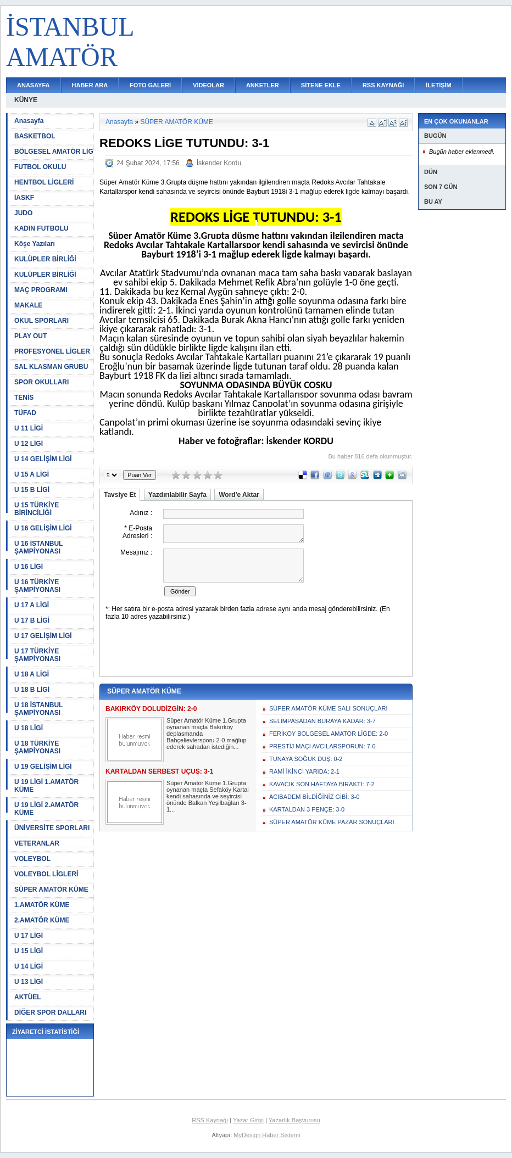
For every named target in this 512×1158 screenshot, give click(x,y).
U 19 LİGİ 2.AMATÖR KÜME (46, 808)
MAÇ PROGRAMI (41, 290)
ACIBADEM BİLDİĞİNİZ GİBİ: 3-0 (314, 796)
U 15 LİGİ (28, 951)
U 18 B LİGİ (31, 689)
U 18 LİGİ (28, 728)
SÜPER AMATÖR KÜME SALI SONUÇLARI (328, 708)
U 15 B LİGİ (31, 490)
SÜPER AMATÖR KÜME (51, 889)
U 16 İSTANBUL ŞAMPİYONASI (38, 547)
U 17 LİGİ (28, 935)
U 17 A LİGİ (31, 605)
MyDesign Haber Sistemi (266, 1135)
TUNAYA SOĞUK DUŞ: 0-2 (305, 759)
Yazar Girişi (248, 1120)
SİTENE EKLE (321, 85)
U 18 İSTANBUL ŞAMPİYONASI (38, 709)
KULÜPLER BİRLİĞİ (45, 259)
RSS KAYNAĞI (383, 85)
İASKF (24, 198)
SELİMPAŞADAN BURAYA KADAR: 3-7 (322, 721)
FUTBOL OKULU (40, 167)
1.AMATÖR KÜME (41, 905)
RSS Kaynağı (210, 1120)
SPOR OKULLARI (41, 382)
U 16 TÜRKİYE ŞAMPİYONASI (37, 586)
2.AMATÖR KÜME (41, 920)
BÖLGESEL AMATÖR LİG (53, 151)
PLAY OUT (30, 336)
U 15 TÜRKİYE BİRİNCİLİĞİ (36, 509)
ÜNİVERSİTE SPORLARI (52, 828)
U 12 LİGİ (28, 443)
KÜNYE (25, 100)
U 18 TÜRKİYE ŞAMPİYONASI (37, 747)
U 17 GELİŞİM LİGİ (43, 636)
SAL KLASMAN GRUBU (51, 367)
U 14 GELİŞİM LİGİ (43, 459)
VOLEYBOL (32, 859)
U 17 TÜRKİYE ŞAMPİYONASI (37, 655)
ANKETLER (262, 85)
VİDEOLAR (208, 85)
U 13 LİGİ (28, 982)
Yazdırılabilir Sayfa (177, 495)
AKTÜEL (27, 997)
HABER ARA (90, 85)
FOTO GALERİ (150, 85)
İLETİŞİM (438, 85)
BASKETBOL (34, 136)
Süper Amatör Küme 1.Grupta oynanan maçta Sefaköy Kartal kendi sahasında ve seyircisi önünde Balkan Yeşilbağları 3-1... (207, 796)
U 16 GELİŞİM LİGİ (43, 528)
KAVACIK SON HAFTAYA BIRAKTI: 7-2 (322, 784)
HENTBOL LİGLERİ (44, 182)
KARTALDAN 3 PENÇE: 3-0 (306, 809)
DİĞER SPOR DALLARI (50, 1012)
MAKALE (28, 305)
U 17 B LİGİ (31, 620)
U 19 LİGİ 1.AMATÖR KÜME (46, 785)
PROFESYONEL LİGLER (52, 351)
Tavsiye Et (120, 495)
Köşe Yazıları (34, 244)
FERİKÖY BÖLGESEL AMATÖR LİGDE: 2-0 (328, 733)
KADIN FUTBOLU (41, 228)
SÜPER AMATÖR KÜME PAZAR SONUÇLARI (331, 822)
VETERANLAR (36, 843)
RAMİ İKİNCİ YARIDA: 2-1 (304, 771)
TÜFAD (25, 413)
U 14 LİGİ (28, 966)
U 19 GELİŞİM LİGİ (43, 766)
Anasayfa (28, 121)
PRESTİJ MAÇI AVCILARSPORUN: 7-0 (322, 746)
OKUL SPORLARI (41, 321)
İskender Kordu (219, 163)
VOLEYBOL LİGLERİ (46, 874)
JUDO (23, 213)
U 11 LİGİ (28, 428)
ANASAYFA (33, 85)
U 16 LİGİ (28, 566)
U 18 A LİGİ (31, 674)
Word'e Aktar (239, 495)
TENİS (24, 397)
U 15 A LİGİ (31, 474)
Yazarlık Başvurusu (294, 1120)
